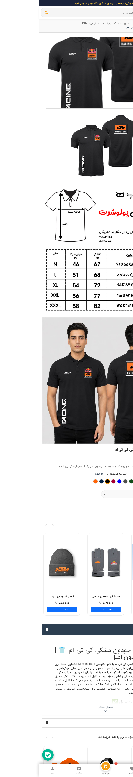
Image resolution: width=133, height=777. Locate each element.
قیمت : (122, 226)
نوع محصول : (119, 216)
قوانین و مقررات (114, 597)
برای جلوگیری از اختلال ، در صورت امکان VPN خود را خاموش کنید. (66, 3)
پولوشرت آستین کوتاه (75, 23)
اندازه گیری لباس (114, 603)
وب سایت (115, 23)
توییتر (119, 638)
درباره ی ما (118, 584)
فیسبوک (118, 632)
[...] (59, 12)
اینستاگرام (117, 619)
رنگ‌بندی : (121, 204)
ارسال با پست (116, 590)
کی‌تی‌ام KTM (50, 23)
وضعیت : (121, 196)
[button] (84, 216)
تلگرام (120, 626)
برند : (124, 183)
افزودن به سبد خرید (113, 236)
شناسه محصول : (78, 196)
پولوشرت (98, 23)
